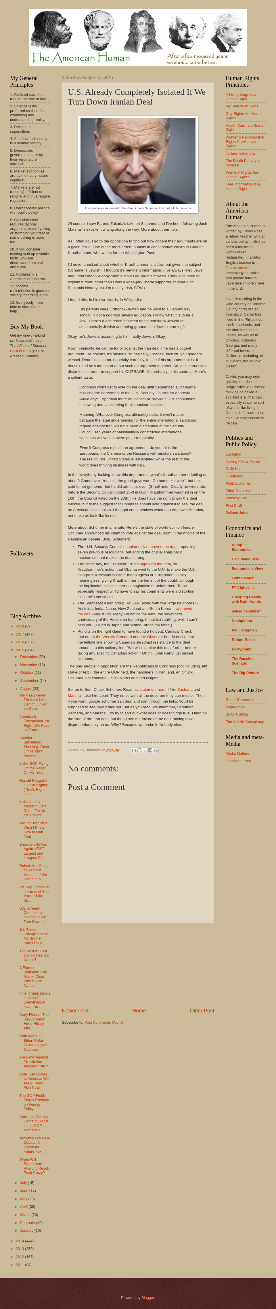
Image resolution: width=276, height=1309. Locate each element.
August (26, 688)
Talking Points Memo (243, 461)
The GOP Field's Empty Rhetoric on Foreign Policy (34, 1102)
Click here (18, 351)
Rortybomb (242, 649)
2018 (20, 626)
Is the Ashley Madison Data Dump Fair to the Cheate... (32, 808)
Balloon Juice (237, 513)
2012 (20, 1257)
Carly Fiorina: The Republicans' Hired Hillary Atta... (34, 1021)
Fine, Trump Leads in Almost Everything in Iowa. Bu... (34, 1000)
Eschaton (233, 454)
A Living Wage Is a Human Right (241, 96)
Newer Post (75, 1011)
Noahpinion (242, 621)
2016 (20, 642)
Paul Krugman (244, 630)
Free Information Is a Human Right (243, 186)
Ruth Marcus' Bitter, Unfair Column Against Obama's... (34, 1042)
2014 (20, 1241)
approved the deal (155, 564)
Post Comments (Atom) (104, 1022)
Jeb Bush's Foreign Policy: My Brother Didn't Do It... (33, 936)
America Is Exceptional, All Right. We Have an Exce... (34, 723)
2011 (20, 1265)
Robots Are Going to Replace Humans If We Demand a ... (34, 872)
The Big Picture (245, 673)
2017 (20, 634)
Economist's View (247, 568)
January (27, 1230)
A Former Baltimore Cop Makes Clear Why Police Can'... (33, 976)
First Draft (234, 505)
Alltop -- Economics (242, 547)
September (29, 680)
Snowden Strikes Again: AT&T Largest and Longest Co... (33, 851)
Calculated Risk (245, 559)
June (24, 1191)
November (29, 665)
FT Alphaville (243, 587)
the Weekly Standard (114, 637)
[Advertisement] (138, 965)
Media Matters (237, 753)
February (28, 1223)
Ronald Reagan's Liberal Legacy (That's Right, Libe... (33, 787)
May (24, 1199)
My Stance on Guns (242, 106)
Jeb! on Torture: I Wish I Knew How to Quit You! (33, 829)
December (29, 656)
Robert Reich (243, 640)
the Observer (152, 637)
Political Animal (238, 483)
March (25, 1215)
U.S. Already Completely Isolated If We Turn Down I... (33, 915)
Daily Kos (233, 468)
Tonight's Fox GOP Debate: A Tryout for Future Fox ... (34, 1145)
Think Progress (238, 491)
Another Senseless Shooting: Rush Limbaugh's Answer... (34, 747)
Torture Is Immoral (241, 153)
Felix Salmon (243, 578)
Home (139, 1011)
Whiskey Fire (236, 498)
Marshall (75, 695)
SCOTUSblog (237, 714)
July (24, 1183)
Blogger (147, 1297)
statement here (152, 689)
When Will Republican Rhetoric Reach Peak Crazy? (34, 1166)
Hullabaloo (234, 476)
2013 (20, 1249)
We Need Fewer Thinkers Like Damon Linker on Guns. (33, 702)
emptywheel (236, 707)
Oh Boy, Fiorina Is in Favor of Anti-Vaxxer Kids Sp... (34, 893)
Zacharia (185, 689)
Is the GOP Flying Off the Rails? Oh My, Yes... (33, 768)
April (24, 1206)
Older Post (202, 1011)
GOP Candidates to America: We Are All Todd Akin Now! (34, 1081)
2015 (20, 650)
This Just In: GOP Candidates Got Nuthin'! (34, 955)
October (27, 672)
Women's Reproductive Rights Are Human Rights (245, 141)
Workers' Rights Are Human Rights (242, 174)
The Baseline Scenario (243, 661)
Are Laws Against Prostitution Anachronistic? (33, 1061)
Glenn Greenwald (240, 699)
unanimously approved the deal (150, 547)
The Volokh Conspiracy (245, 722)
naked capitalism (247, 611)
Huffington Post (238, 761)
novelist (244, 267)
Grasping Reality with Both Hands (246, 599)
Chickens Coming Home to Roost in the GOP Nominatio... (33, 1123)
